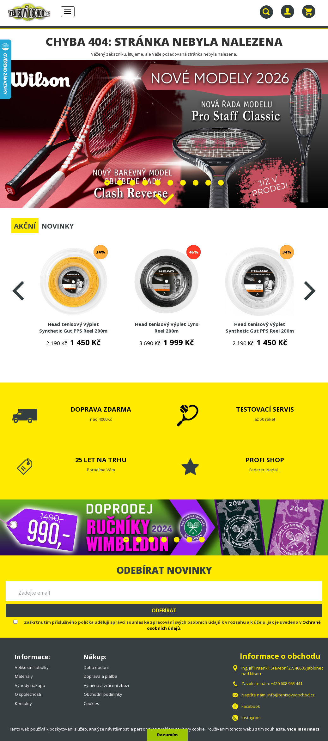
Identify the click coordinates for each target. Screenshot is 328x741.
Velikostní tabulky (32, 667)
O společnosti (28, 694)
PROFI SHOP (265, 460)
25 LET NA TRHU (101, 460)
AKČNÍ (25, 225)
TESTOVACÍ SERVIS (265, 409)
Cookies (91, 703)
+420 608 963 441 (286, 683)
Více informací (303, 729)
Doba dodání (96, 667)
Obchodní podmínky (103, 694)
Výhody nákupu (30, 685)
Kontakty (23, 703)
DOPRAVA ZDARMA (100, 409)
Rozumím (167, 735)
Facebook (250, 706)
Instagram (251, 717)
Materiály (24, 676)
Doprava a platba (100, 676)
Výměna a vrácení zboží (106, 685)
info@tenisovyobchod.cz (291, 695)
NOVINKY (57, 225)
